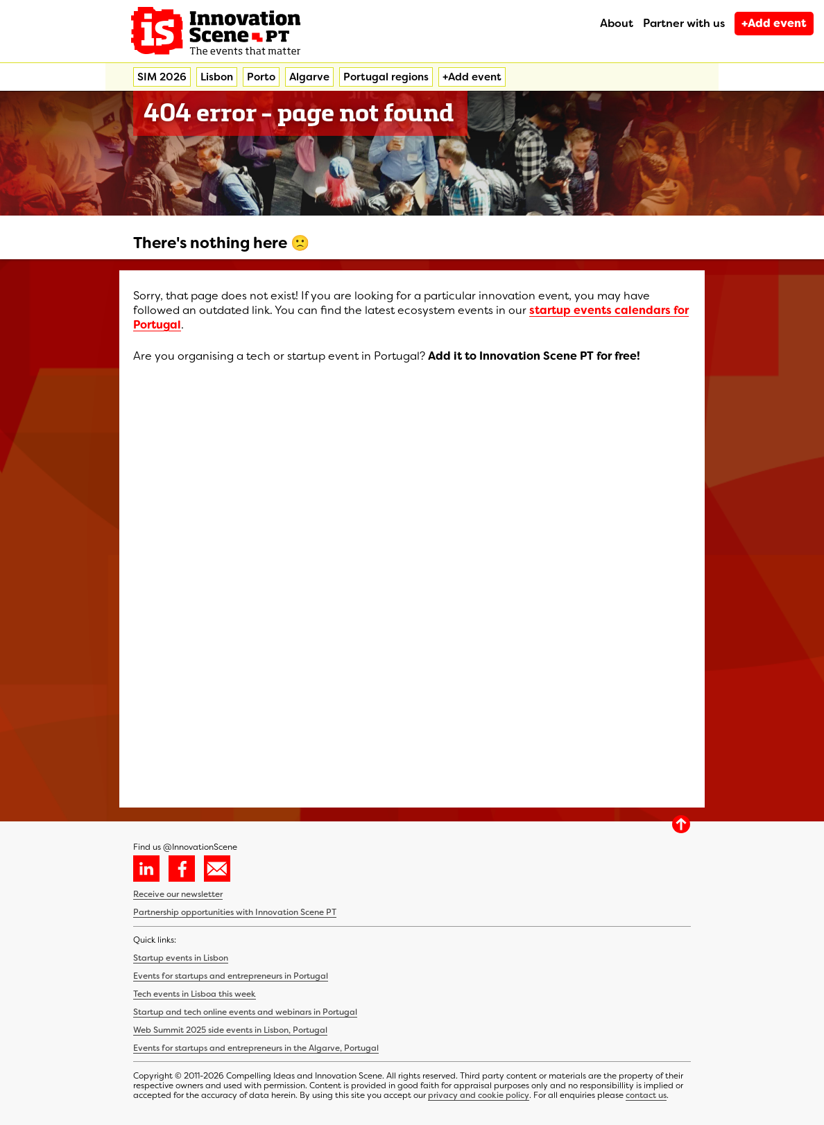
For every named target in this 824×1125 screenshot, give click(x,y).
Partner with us (684, 23)
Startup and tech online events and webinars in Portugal (245, 1012)
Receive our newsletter (178, 894)
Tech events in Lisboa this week (194, 994)
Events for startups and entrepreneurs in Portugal (230, 976)
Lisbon (216, 77)
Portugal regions (386, 77)
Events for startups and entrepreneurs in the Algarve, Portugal (256, 1048)
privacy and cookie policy (478, 1095)
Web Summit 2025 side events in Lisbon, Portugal (230, 1030)
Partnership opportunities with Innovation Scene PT (234, 912)
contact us (646, 1095)
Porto (261, 77)
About (616, 23)
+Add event (774, 23)
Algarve (309, 77)
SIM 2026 (162, 77)
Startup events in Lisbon (180, 957)
